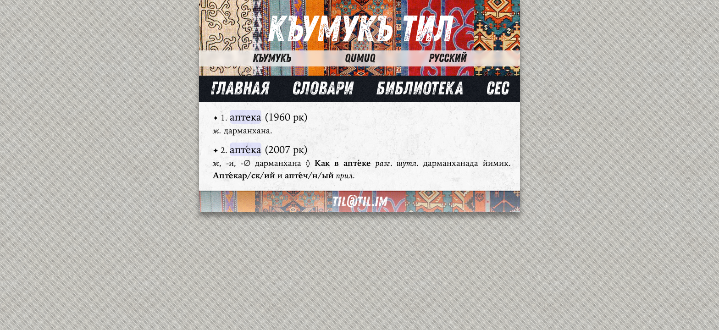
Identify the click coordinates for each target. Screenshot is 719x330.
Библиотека (419, 88)
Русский (447, 58)
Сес (497, 88)
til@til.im (359, 201)
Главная (239, 88)
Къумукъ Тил (360, 29)
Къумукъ (272, 58)
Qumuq (360, 58)
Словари (322, 88)
